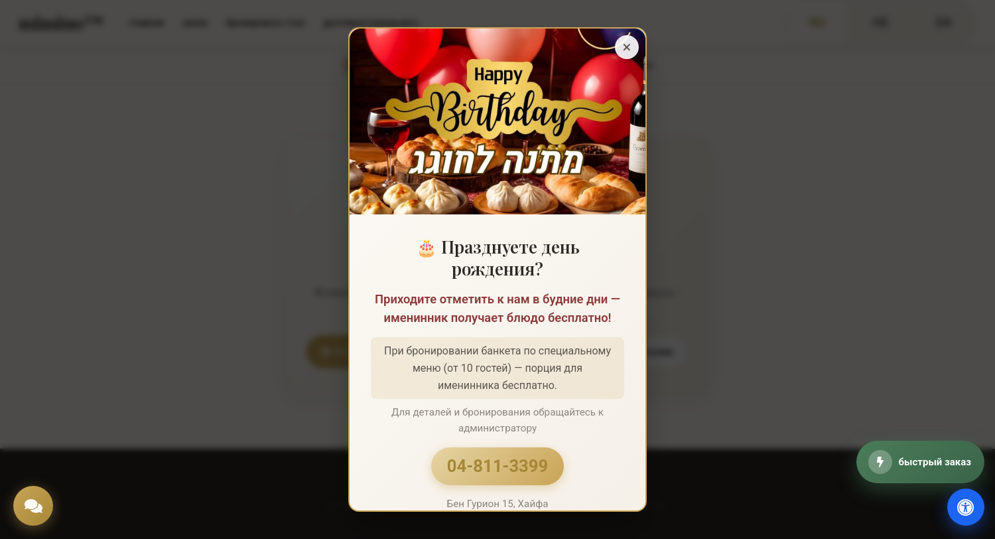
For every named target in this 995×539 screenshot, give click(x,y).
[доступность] (965, 507)
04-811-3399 (497, 466)
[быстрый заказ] (920, 462)
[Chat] (33, 506)
